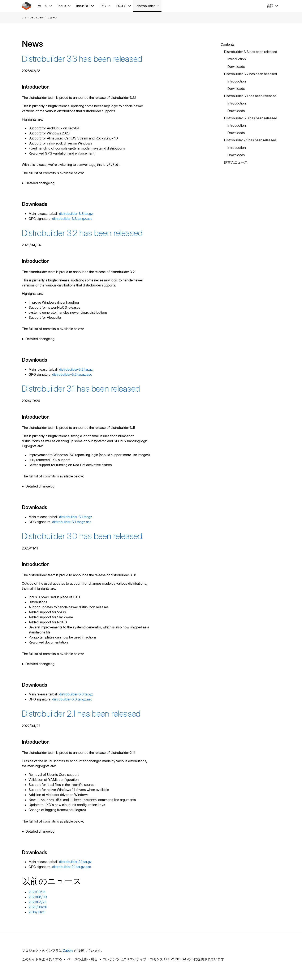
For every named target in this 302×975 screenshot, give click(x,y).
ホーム (43, 6)
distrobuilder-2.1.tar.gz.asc (71, 867)
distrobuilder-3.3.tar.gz (76, 214)
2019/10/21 (37, 912)
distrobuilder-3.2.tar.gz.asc (72, 374)
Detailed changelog (40, 183)
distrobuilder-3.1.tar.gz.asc (71, 522)
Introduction (236, 59)
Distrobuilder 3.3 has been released (82, 59)
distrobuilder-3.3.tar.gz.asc (72, 219)
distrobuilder (146, 6)
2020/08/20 (38, 907)
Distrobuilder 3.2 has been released (82, 233)
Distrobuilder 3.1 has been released (81, 388)
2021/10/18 (37, 892)
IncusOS (82, 6)
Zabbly (68, 950)
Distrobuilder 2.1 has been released (81, 713)
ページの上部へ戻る (82, 959)
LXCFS (121, 6)
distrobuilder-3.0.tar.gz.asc (72, 699)
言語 (270, 6)
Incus (62, 6)
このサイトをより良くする (42, 959)
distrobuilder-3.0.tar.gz (76, 694)
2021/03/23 (38, 902)
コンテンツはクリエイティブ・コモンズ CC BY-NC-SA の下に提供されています (163, 959)
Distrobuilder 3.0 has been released (82, 536)
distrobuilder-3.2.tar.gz (76, 369)
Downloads (236, 66)
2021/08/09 (38, 897)
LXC (102, 6)
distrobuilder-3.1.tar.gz (75, 517)
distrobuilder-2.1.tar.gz (75, 862)
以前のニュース (235, 162)
